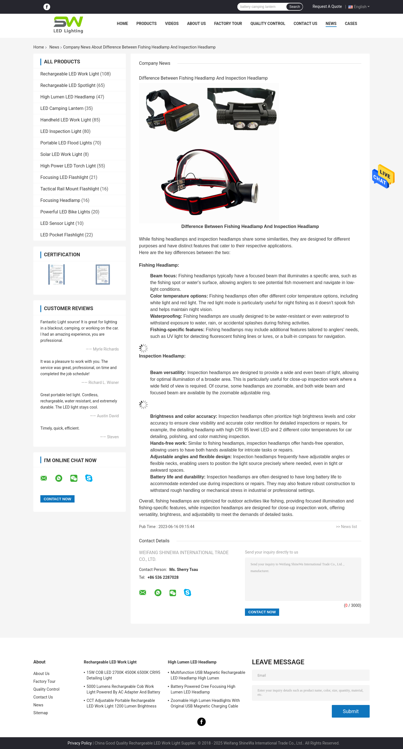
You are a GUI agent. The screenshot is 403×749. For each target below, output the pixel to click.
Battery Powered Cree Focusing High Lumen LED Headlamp (203, 689)
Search (294, 7)
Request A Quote (327, 6)
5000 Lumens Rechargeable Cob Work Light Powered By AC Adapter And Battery (123, 689)
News (331, 23)
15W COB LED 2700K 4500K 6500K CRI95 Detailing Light (123, 675)
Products (146, 23)
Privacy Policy (80, 743)
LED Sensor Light (57, 223)
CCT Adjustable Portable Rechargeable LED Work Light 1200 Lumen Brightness (121, 703)
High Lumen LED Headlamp (67, 97)
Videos (172, 23)
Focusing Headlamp (60, 200)
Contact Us (305, 23)
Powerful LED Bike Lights (65, 212)
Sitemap (40, 713)
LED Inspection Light (60, 131)
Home (122, 23)
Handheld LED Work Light (65, 120)
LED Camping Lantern (62, 108)
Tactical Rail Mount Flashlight (69, 189)
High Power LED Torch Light (68, 166)
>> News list (346, 526)
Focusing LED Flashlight (64, 177)
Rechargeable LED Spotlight (68, 85)
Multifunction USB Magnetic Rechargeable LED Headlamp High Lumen (208, 675)
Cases (351, 23)
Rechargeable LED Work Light (69, 74)
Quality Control (268, 23)
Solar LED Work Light (61, 154)
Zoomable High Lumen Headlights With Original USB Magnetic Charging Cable (205, 703)
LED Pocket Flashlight (62, 235)
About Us (196, 23)
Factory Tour (228, 23)
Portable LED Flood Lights (66, 143)
